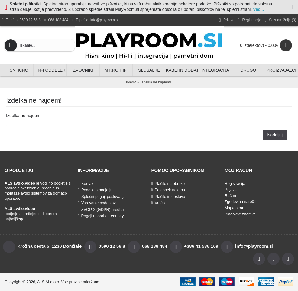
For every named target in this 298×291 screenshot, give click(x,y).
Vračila (159, 203)
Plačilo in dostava (168, 196)
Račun (230, 195)
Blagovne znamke (240, 214)
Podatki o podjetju (95, 190)
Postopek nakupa (168, 190)
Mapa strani (235, 207)
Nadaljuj (275, 134)
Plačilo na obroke (168, 183)
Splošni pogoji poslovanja (102, 196)
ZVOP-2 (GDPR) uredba (101, 209)
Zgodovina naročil (240, 201)
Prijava (231, 189)
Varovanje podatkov (97, 203)
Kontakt (86, 183)
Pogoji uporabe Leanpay (101, 216)
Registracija (235, 183)
